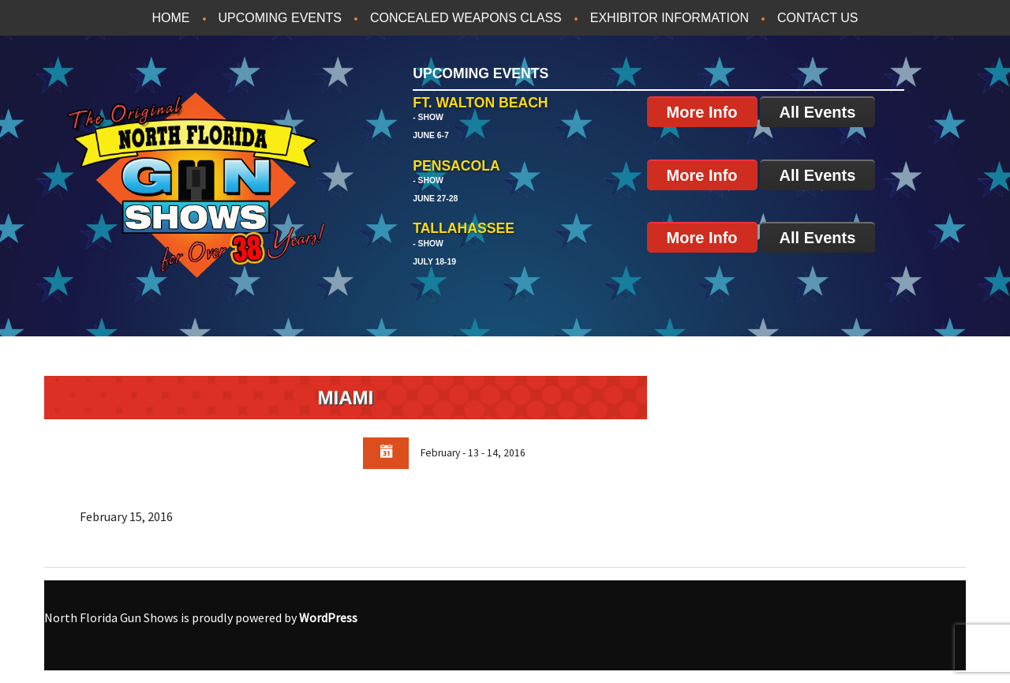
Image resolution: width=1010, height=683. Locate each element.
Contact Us (817, 17)
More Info (702, 112)
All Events (818, 112)
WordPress (328, 617)
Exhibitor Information (669, 17)
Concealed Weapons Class (466, 17)
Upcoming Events (280, 17)
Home (171, 17)
